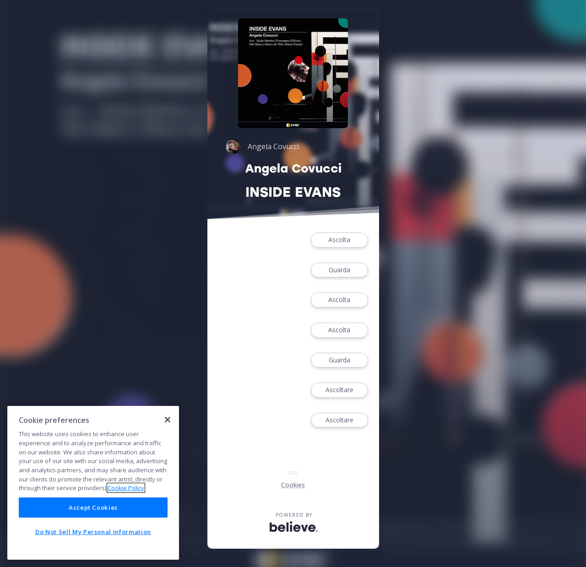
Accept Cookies (93, 507)
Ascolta (339, 240)
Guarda (339, 270)
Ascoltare (339, 390)
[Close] (167, 420)
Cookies (293, 485)
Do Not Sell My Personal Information (93, 532)
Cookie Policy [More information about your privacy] (126, 488)
